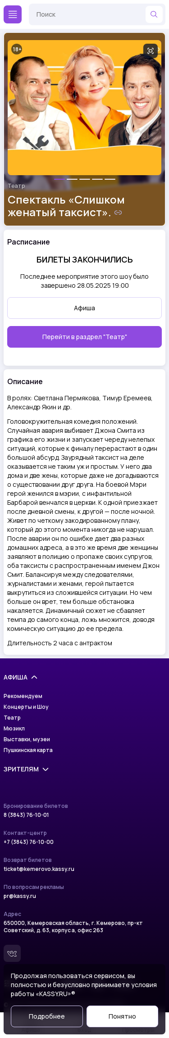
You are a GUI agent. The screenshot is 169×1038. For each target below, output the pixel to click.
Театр (16, 186)
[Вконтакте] (12, 953)
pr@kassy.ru (20, 896)
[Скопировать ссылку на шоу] (118, 213)
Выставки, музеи (27, 739)
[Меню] (13, 14)
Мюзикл (14, 728)
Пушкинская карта (28, 750)
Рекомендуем (23, 696)
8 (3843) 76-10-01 (26, 815)
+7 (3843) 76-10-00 (29, 842)
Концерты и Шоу (26, 707)
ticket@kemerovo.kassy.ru (39, 869)
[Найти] (154, 14)
